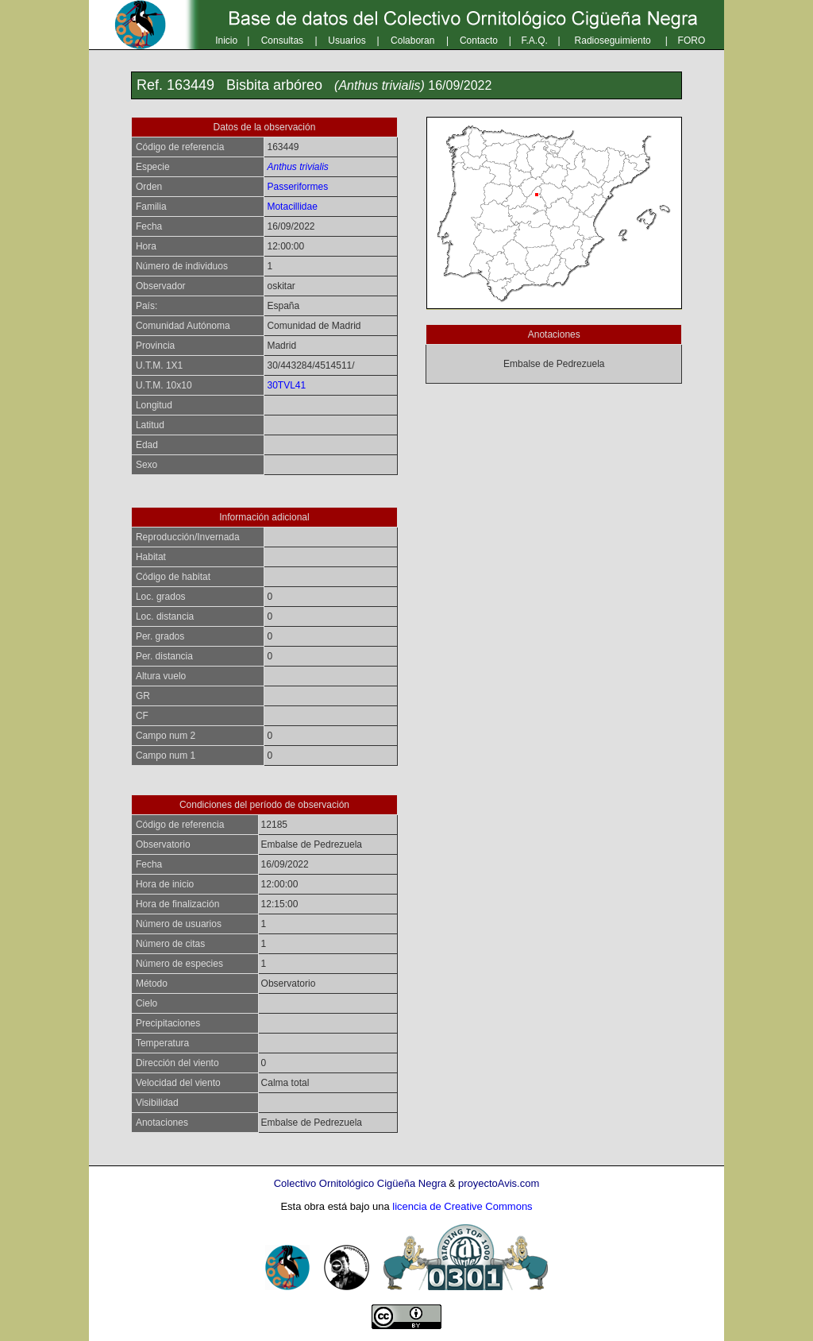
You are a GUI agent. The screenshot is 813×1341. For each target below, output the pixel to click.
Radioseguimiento (613, 40)
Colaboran (412, 40)
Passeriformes (297, 186)
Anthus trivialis (297, 166)
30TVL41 (286, 385)
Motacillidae (292, 206)
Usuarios (346, 40)
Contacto (479, 40)
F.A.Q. (535, 40)
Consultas (282, 40)
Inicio (226, 40)
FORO (692, 40)
